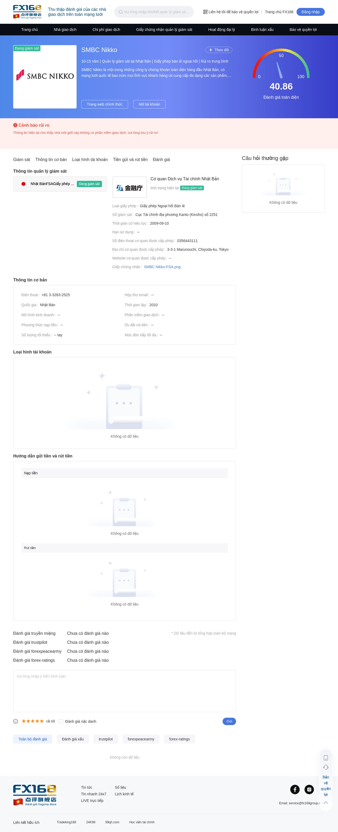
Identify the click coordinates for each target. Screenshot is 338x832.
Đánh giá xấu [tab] (73, 739)
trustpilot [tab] (106, 739)
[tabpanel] (171, 224)
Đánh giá (161, 160)
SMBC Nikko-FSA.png (162, 267)
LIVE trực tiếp (92, 800)
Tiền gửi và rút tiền (130, 160)
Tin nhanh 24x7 (93, 794)
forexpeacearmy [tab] (141, 739)
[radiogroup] (33, 721)
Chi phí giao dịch (106, 29)
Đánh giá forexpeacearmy (37, 651)
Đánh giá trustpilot (30, 642)
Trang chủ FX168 (279, 12)
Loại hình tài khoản (90, 160)
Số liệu (120, 787)
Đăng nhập (311, 12)
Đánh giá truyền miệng (34, 633)
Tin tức (86, 787)
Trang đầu (27, 12)
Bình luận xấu (262, 29)
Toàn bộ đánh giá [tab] (32, 739)
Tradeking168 (66, 822)
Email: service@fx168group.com (302, 803)
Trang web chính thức (105, 104)
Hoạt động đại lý (221, 29)
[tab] (60, 184)
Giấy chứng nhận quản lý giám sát (164, 29)
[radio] (24, 721)
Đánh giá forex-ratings (34, 660)
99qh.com (112, 822)
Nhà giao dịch (65, 29)
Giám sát (21, 160)
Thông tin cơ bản (51, 160)
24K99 (90, 822)
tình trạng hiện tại (165, 188)
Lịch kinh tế (124, 794)
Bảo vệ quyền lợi (303, 29)
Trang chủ (29, 29)
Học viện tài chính (141, 822)
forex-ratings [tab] (179, 739)
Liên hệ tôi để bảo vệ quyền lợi (231, 12)
